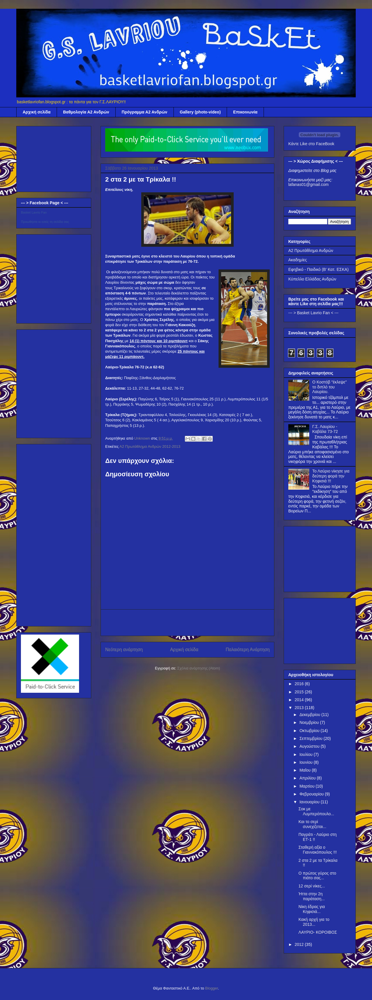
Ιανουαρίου (310, 802)
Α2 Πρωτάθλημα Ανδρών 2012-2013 (149, 446)
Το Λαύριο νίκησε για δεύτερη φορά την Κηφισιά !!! (331, 476)
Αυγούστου (310, 746)
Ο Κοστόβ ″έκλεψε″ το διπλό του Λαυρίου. (329, 387)
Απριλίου (308, 778)
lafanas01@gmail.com (308, 184)
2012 (300, 944)
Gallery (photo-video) (200, 112)
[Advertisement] (187, 622)
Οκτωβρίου (310, 730)
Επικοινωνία (245, 112)
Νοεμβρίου (309, 722)
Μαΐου (305, 770)
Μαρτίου (307, 786)
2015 (300, 692)
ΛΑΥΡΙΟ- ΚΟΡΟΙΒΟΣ (317, 932)
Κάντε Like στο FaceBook (311, 143)
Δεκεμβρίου (310, 714)
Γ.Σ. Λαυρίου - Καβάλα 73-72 (325, 429)
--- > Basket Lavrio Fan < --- (313, 312)
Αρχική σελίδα (37, 112)
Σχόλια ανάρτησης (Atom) (198, 668)
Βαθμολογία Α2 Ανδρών (86, 112)
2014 (300, 699)
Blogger (211, 988)
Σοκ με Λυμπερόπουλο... (316, 811)
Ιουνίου (306, 762)
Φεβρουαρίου (312, 794)
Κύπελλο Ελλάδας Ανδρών (312, 279)
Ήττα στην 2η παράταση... (311, 896)
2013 (300, 707)
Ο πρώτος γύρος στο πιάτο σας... (317, 875)
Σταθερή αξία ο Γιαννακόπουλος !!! (317, 850)
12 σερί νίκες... (311, 886)
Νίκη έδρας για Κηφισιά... (311, 909)
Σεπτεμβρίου (311, 738)
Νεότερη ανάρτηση (124, 649)
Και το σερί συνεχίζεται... (312, 824)
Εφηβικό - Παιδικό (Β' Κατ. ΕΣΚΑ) (318, 269)
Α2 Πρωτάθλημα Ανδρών (310, 250)
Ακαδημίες (297, 259)
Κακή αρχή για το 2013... (313, 922)
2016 (300, 683)
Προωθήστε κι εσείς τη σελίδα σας (45, 221)
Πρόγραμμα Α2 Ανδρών (144, 112)
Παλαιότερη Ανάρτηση (248, 649)
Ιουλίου (306, 754)
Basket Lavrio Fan (34, 212)
